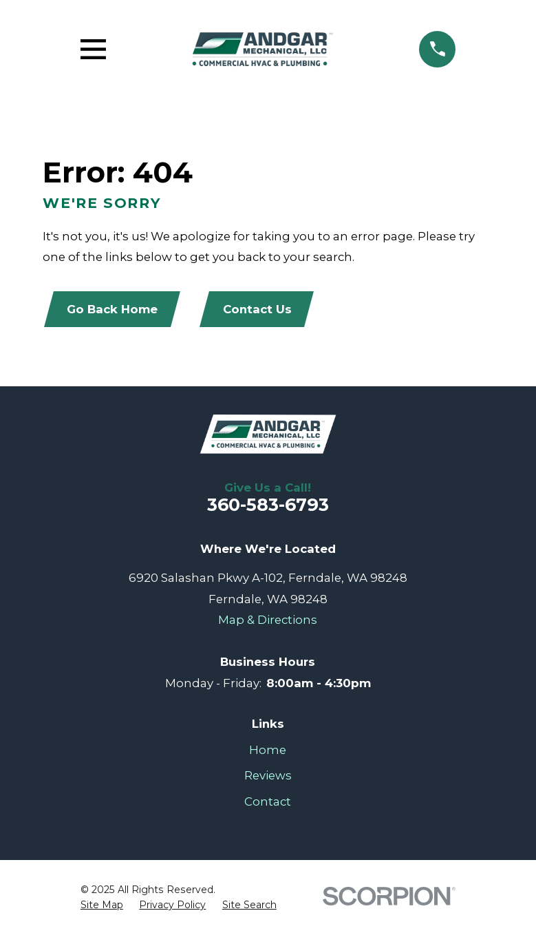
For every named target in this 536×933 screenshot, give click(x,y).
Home (267, 750)
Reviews (268, 775)
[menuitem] (102, 905)
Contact (267, 801)
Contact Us (257, 309)
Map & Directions (267, 620)
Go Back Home (112, 309)
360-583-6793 (268, 504)
